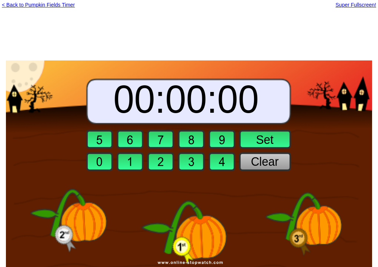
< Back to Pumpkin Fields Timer (38, 5)
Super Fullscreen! (355, 5)
